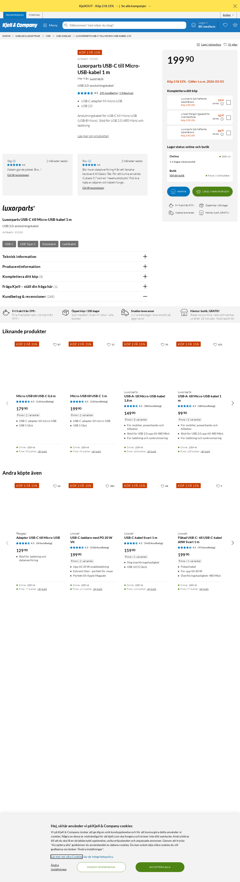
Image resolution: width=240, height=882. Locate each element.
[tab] (14, 15)
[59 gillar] (164, 609)
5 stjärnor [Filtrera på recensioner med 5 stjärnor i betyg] (53, 327)
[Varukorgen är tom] (235, 25)
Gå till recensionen (18, 175)
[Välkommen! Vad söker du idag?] (127, 25)
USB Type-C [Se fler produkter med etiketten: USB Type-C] (28, 244)
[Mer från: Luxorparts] (18, 211)
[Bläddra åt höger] (233, 668)
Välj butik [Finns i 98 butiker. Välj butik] (42, 716)
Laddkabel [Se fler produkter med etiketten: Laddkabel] (69, 244)
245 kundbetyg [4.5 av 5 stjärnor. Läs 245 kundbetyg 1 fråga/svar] (109, 93)
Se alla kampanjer (134, 6)
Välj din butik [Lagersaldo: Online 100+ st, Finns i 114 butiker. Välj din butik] (177, 175)
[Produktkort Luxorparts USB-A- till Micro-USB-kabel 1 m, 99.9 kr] (200, 629)
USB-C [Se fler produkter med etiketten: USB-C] (9, 244)
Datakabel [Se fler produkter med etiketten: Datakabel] (49, 244)
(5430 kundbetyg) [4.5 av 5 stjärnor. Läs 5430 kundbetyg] (153, 808)
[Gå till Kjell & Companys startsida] (21, 25)
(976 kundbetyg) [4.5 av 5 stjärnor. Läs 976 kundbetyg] (206, 812)
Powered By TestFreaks (130, 528)
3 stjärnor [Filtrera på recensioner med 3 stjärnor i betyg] (53, 339)
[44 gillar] (56, 751)
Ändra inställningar (59, 867)
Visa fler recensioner (75, 540)
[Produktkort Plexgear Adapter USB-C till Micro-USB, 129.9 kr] (39, 770)
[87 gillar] (56, 609)
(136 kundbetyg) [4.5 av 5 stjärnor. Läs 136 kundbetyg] (45, 666)
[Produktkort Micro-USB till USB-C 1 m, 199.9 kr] (93, 629)
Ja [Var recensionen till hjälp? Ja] (133, 401)
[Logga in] (203, 25)
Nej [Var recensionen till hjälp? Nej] (141, 401)
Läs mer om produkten (93, 136)
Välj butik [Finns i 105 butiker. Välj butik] (205, 716)
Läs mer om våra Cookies (66, 856)
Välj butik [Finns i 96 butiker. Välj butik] (96, 716)
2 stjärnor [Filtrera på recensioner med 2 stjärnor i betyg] (53, 345)
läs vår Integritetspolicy (98, 856)
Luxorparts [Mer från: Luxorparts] (96, 78)
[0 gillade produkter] (225, 25)
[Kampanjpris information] (222, 103)
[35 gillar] (231, 45)
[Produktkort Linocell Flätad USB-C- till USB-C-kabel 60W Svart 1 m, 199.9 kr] (200, 770)
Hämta (178, 191)
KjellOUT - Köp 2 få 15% (97, 6)
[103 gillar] (217, 609)
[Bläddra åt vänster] (7, 668)
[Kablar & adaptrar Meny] (43, 36)
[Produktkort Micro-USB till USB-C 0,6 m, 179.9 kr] (39, 629)
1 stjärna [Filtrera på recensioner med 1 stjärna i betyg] (52, 352)
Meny (50, 25)
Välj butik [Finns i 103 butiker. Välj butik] (151, 716)
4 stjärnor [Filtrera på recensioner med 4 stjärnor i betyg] (53, 333)
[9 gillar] (219, 751)
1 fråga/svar (126, 93)
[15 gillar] (110, 609)
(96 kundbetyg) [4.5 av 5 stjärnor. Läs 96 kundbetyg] (44, 808)
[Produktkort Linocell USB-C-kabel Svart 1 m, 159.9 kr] (147, 770)
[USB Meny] (53, 36)
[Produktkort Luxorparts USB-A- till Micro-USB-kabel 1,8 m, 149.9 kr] (147, 629)
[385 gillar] (110, 751)
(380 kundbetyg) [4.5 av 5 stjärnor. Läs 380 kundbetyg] (153, 671)
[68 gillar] (164, 751)
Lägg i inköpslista (208, 45)
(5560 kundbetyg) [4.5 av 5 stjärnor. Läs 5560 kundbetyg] (99, 812)
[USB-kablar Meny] (74, 36)
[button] (10, 125)
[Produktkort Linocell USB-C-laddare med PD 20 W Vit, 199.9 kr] (93, 770)
